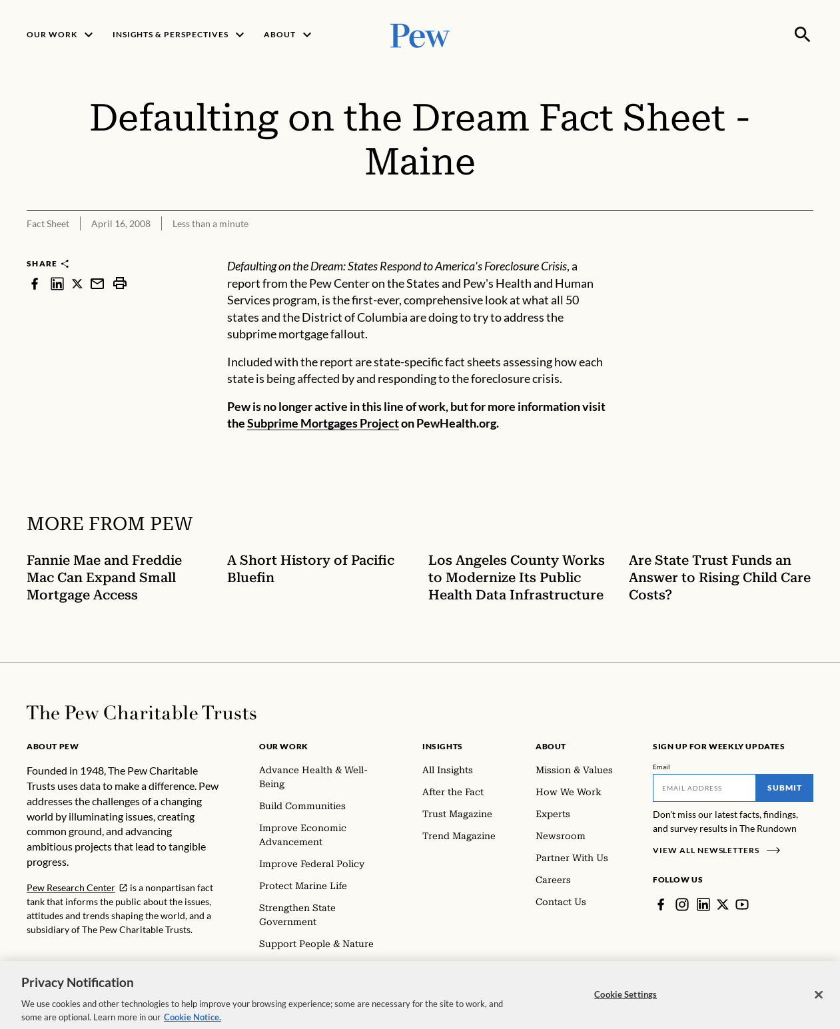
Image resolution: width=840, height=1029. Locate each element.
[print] (120, 283)
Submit (784, 788)
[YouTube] (742, 904)
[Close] (818, 1007)
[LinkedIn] (703, 904)
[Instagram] (682, 904)
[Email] (704, 788)
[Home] (141, 712)
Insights (442, 746)
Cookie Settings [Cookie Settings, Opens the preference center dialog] (625, 1007)
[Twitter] (723, 904)
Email (662, 766)
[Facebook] (661, 904)
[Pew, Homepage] (420, 34)
